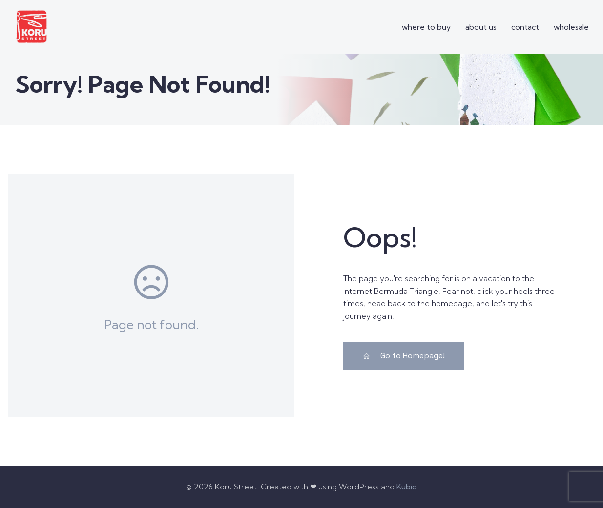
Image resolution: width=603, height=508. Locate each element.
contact (525, 27)
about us (481, 27)
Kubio (406, 486)
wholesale (571, 27)
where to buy (426, 27)
